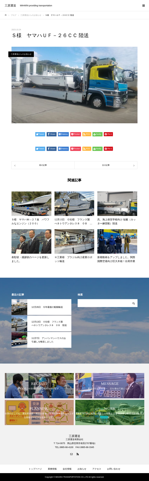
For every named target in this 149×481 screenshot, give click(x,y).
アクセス (96, 469)
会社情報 (67, 469)
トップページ (35, 469)
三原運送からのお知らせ (21, 54)
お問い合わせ (113, 469)
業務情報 (52, 469)
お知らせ (81, 469)
